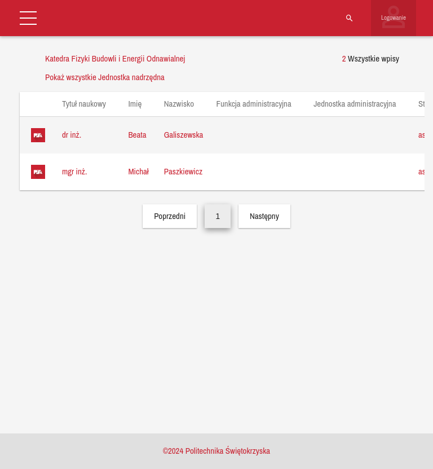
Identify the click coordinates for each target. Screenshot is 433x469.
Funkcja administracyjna (259, 103)
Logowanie (393, 17)
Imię (140, 103)
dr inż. (71, 135)
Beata (137, 135)
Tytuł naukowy (89, 103)
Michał (138, 171)
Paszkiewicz (183, 171)
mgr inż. (74, 171)
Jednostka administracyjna (360, 103)
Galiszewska (184, 135)
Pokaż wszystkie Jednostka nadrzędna (105, 77)
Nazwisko (184, 103)
